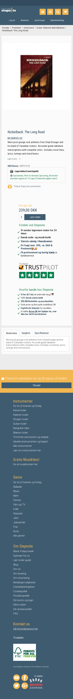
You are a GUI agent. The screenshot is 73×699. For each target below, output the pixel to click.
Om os (17, 568)
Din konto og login (23, 600)
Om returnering (21, 577)
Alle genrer (19, 535)
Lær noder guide (22, 560)
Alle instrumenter (22, 445)
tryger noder (21, 419)
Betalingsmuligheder (24, 582)
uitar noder (21, 423)
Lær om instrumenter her (27, 450)
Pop (15, 526)
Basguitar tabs (21, 428)
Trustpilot (23, 264)
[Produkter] (50, 12)
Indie (16, 508)
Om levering (19, 573)
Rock (16, 531)
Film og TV (19, 504)
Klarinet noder (20, 414)
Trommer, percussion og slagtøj (30, 436)
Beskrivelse (11, 333)
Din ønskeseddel (22, 609)
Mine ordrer (19, 604)
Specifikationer (42, 333)
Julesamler (19, 522)
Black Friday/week (23, 551)
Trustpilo (18, 637)
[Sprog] (43, 12)
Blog (15, 564)
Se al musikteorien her (25, 464)
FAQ (15, 613)
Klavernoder (19, 410)
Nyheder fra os (21, 555)
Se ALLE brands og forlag (27, 405)
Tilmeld (36, 385)
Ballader (17, 486)
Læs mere (12, 159)
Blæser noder (20, 432)
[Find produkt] (58, 12)
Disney (17, 500)
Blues (16, 491)
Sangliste (26, 333)
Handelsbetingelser (24, 586)
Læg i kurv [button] (35, 217)
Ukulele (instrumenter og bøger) (30, 441)
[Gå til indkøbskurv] (65, 12)
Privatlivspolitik (21, 595)
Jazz (15, 517)
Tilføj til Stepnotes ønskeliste (24, 186)
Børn (16, 495)
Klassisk (17, 513)
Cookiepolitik (20, 591)
